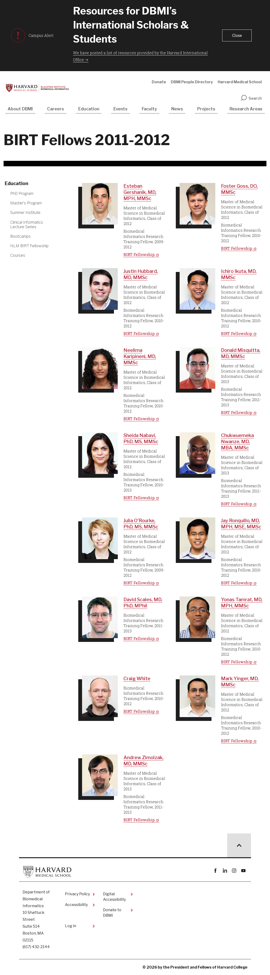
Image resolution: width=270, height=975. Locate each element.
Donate (159, 82)
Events (120, 108)
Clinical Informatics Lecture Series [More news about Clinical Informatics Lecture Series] (26, 224)
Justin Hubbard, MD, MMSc (140, 274)
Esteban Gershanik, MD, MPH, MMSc (139, 192)
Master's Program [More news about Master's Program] (26, 203)
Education (88, 108)
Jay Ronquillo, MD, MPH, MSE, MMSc (241, 524)
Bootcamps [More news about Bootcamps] (20, 236)
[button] (237, 35)
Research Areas (246, 108)
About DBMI (20, 108)
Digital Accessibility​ (114, 896)
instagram (234, 871)
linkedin (225, 871)
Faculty (149, 108)
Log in (70, 926)
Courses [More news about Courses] (17, 255)
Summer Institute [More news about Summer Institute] (25, 212)
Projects (206, 108)
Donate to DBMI (112, 912)
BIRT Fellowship (139, 254)
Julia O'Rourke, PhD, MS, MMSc (140, 524)
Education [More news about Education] (16, 183)
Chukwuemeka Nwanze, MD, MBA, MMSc (237, 442)
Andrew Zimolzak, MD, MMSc (143, 761)
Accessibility (76, 904)
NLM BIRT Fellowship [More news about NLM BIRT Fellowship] (29, 246)
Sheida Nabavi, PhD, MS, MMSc (140, 438)
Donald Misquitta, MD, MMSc (240, 353)
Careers (55, 108)
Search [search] (251, 98)
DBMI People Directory (192, 82)
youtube (243, 871)
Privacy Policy (77, 894)
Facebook (215, 871)
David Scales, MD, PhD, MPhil (142, 603)
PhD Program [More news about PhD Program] (21, 193)
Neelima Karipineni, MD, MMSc (139, 356)
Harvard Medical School (240, 82)
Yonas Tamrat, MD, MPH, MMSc (241, 603)
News (177, 108)
